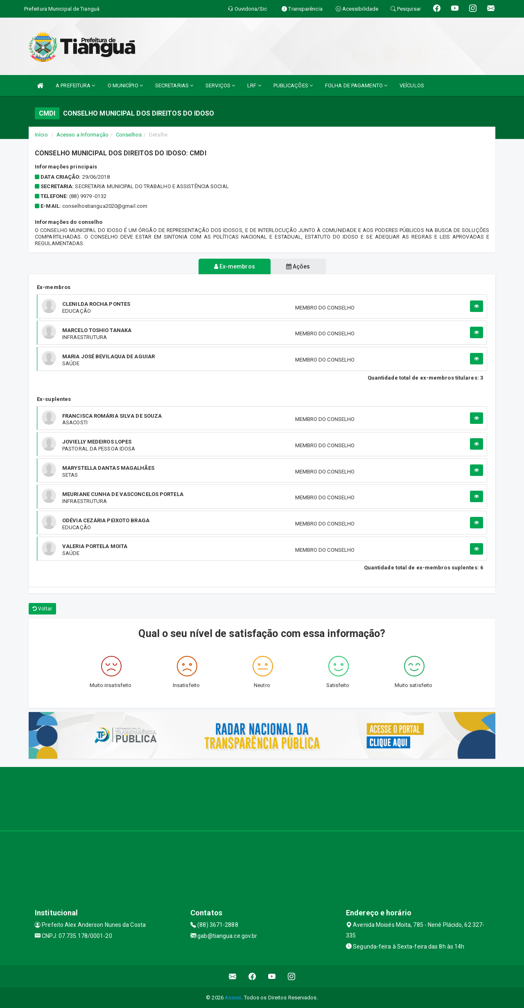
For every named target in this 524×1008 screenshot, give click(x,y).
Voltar (42, 609)
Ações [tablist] (300, 266)
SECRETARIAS (174, 85)
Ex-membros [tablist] (232, 266)
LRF (254, 85)
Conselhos (129, 135)
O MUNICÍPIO (125, 85)
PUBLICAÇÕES (293, 85)
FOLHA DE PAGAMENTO (356, 85)
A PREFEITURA (75, 85)
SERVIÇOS (220, 85)
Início (41, 135)
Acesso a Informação (82, 135)
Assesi (233, 997)
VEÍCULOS (412, 85)
